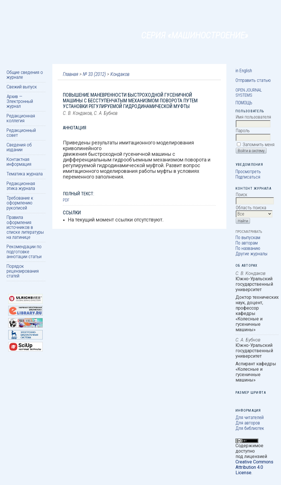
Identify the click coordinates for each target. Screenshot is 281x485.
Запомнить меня (258, 144)
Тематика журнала (25, 174)
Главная (70, 74)
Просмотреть (248, 171)
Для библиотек (249, 428)
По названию (247, 248)
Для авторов (247, 423)
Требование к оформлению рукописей (20, 203)
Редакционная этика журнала (21, 186)
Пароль (243, 130)
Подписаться (247, 177)
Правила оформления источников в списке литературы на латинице (25, 227)
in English (243, 70)
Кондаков (119, 74)
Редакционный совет (21, 132)
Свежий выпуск (22, 87)
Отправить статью (253, 80)
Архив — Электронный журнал (20, 101)
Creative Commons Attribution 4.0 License (254, 467)
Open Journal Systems (248, 93)
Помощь (243, 102)
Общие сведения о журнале (25, 74)
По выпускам (247, 237)
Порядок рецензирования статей (23, 271)
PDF (66, 200)
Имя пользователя (253, 117)
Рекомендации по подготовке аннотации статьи (24, 251)
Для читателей (249, 417)
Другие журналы (251, 253)
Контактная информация (19, 161)
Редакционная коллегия (21, 118)
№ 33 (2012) (94, 74)
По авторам (246, 243)
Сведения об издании (19, 147)
